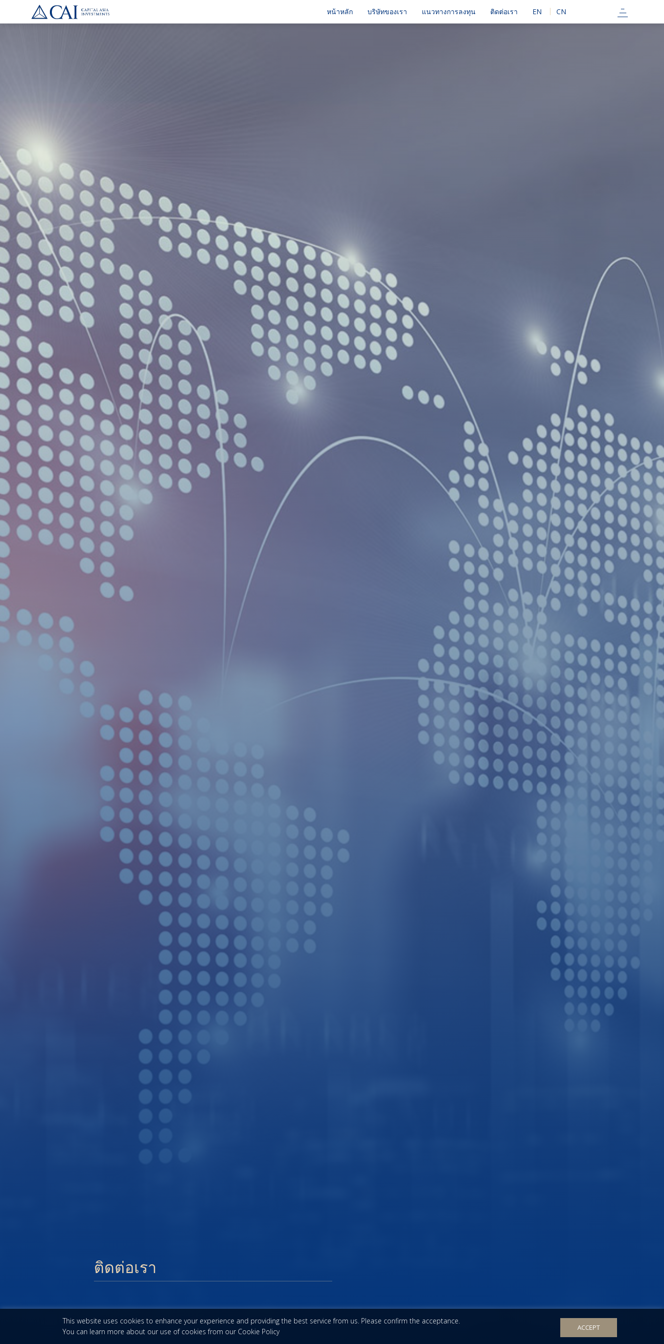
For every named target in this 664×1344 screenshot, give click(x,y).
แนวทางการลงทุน (449, 11)
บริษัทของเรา (387, 11)
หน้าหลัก (340, 11)
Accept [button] (588, 1327)
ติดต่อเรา (504, 11)
